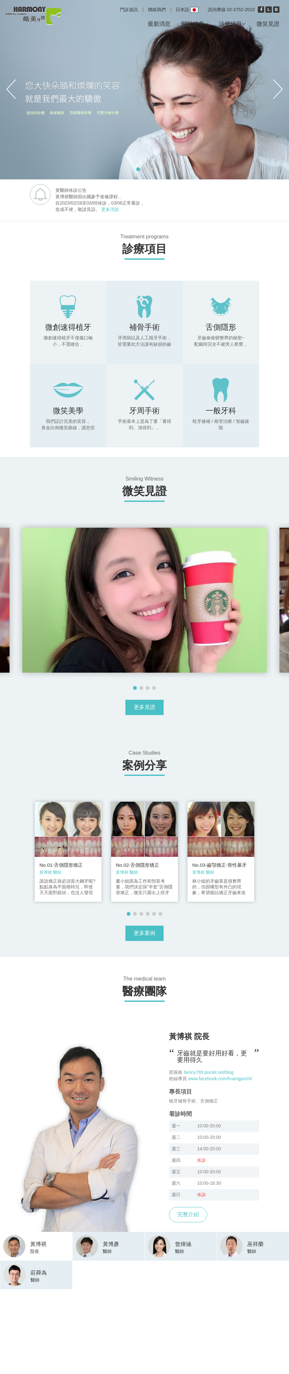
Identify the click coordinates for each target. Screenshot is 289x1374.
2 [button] (144, 169)
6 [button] (160, 914)
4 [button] (154, 688)
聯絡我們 (157, 9)
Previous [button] (11, 88)
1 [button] (138, 169)
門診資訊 (129, 9)
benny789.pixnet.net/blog (208, 1072)
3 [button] (151, 169)
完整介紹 (188, 1214)
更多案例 (144, 933)
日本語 (187, 10)
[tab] (36, 1246)
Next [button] (278, 88)
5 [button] (154, 914)
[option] (144, 89)
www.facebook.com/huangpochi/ (220, 1078)
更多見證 (144, 707)
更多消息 (110, 209)
